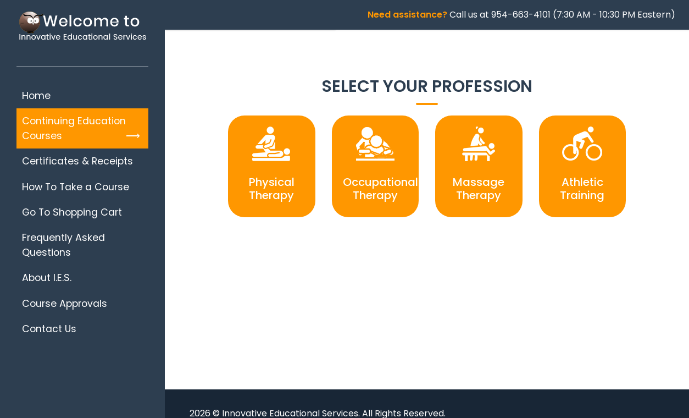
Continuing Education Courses (74, 128)
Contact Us (49, 329)
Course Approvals (64, 303)
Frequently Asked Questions (63, 244)
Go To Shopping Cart (72, 212)
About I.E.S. (46, 277)
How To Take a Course (75, 187)
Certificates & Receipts (77, 161)
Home (36, 95)
